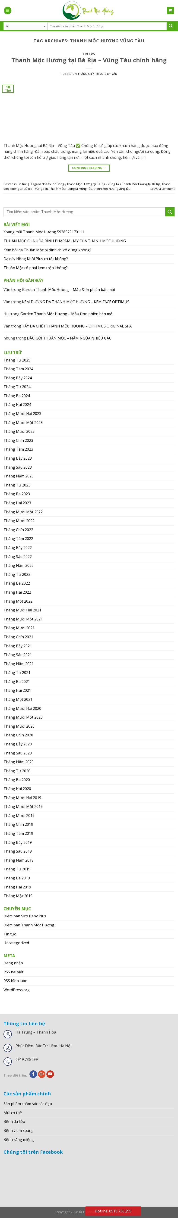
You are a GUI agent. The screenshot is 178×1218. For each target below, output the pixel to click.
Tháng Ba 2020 (16, 779)
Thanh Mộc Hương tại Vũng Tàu (70, 189)
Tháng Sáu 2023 (17, 467)
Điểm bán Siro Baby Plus (24, 916)
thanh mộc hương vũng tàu (112, 189)
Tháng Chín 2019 (18, 824)
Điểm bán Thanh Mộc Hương (28, 925)
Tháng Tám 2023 (18, 449)
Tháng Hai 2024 (17, 404)
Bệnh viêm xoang (18, 1130)
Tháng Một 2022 (17, 601)
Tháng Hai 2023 (17, 502)
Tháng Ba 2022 (16, 583)
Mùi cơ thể (12, 1112)
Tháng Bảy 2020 (17, 744)
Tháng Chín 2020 (18, 735)
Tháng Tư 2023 (16, 485)
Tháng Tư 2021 (16, 672)
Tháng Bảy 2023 (17, 458)
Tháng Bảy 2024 (17, 377)
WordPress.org (16, 989)
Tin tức (89, 53)
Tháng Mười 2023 (19, 431)
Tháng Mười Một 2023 (23, 422)
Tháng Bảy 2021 (17, 645)
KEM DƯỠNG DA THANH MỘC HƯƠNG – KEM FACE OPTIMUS (75, 301)
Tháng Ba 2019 (16, 878)
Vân (114, 73)
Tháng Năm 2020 (18, 761)
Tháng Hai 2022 (17, 592)
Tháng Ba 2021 (16, 681)
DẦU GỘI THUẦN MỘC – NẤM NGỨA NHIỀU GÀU (69, 338)
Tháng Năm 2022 (18, 565)
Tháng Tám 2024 (18, 368)
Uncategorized (16, 942)
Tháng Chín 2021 (18, 636)
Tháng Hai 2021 (17, 690)
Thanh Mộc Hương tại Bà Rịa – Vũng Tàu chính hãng (89, 60)
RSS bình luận (15, 980)
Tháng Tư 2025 (16, 360)
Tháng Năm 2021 (18, 663)
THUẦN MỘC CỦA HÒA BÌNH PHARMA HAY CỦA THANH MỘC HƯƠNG (64, 240)
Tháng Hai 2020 (17, 788)
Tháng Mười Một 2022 (23, 511)
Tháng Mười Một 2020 (23, 717)
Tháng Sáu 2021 (17, 654)
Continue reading (89, 168)
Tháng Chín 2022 (18, 529)
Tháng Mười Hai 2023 (22, 413)
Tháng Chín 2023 (18, 440)
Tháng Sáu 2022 (17, 556)
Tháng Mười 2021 (19, 627)
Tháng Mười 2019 (19, 815)
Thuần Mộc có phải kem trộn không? (35, 267)
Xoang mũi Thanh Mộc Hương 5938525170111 (43, 231)
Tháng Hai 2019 (17, 887)
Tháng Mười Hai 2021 (22, 610)
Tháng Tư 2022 (16, 574)
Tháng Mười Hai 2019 (22, 797)
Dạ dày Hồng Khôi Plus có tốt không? (35, 258)
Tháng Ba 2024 (16, 395)
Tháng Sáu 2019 (17, 851)
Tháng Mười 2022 (19, 520)
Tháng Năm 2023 (18, 476)
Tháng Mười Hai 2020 (22, 708)
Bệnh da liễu (14, 1121)
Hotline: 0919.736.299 (113, 1211)
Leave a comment (162, 189)
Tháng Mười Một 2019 (23, 806)
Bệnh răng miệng (18, 1139)
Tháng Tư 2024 (16, 386)
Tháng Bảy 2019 (17, 842)
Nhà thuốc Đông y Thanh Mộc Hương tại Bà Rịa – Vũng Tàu (81, 184)
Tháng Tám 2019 (18, 833)
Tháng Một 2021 (17, 699)
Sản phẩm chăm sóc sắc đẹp (27, 1103)
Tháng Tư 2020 (16, 770)
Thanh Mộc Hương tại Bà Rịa (141, 184)
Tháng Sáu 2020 (17, 753)
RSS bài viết (13, 972)
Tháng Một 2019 (17, 895)
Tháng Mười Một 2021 (23, 619)
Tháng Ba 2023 (16, 493)
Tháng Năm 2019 (18, 860)
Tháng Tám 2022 (18, 538)
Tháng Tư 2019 (16, 869)
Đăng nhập (13, 963)
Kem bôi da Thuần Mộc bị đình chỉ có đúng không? (47, 249)
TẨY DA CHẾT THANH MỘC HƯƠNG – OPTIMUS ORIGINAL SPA (77, 326)
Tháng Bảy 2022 (17, 547)
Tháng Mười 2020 (19, 726)
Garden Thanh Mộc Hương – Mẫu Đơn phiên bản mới (68, 289)
